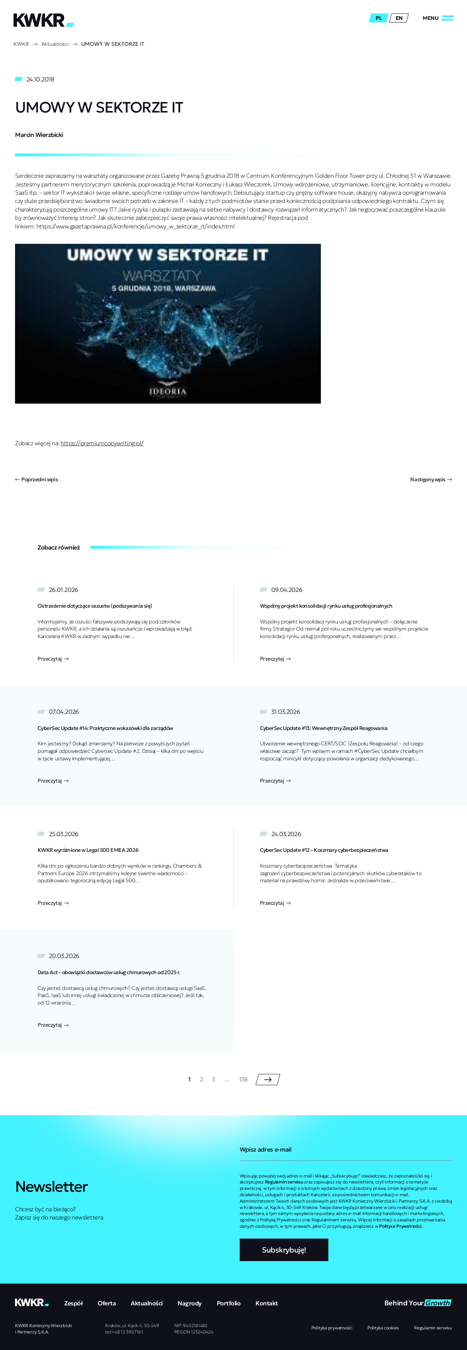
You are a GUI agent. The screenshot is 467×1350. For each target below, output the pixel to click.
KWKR (21, 44)
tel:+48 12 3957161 (124, 1332)
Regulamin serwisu (433, 1327)
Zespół (73, 1303)
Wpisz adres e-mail (266, 1149)
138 (243, 1079)
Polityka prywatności (331, 1327)
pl (379, 18)
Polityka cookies (383, 1327)
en (399, 18)
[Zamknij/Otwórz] (438, 18)
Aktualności (55, 44)
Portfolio (229, 1303)
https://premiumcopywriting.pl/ (102, 443)
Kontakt (266, 1303)
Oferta (107, 1303)
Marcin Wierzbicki (39, 134)
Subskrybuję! (284, 1250)
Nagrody (190, 1303)
